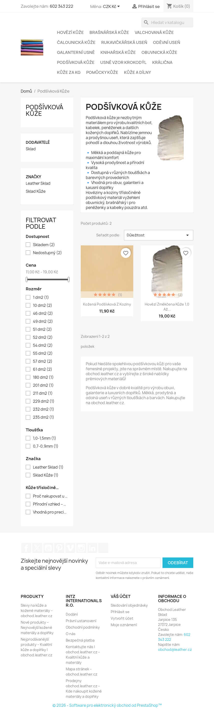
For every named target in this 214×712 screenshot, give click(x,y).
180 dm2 (43, 377)
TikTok (103, 548)
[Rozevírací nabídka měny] (112, 7)
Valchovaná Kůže (154, 32)
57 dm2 (42, 361)
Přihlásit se (120, 611)
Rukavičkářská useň (124, 42)
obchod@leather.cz (175, 649)
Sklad (31, 149)
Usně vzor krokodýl (123, 62)
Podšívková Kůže (75, 62)
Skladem (44, 244)
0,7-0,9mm (45, 446)
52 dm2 (43, 337)
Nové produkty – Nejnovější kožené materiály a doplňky (37, 627)
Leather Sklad (38, 183)
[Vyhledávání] (167, 22)
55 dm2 (43, 353)
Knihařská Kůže (118, 52)
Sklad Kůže (36, 191)
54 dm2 (43, 345)
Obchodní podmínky (83, 627)
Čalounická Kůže (76, 42)
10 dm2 (42, 305)
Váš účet (120, 596)
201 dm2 (43, 385)
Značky (33, 176)
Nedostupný (47, 252)
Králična (162, 62)
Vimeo (70, 548)
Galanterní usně (76, 52)
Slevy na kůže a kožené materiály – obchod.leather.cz (37, 610)
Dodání (72, 614)
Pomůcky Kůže (102, 72)
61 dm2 (42, 369)
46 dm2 (43, 313)
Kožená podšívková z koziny (107, 304)
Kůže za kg (68, 72)
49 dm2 (43, 321)
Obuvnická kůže (159, 52)
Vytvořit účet (122, 618)
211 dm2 (43, 393)
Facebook (26, 548)
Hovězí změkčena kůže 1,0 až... (167, 307)
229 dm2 (43, 401)
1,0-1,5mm (44, 438)
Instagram (81, 548)
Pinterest (59, 548)
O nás (71, 633)
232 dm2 (43, 409)
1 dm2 (41, 297)
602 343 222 (61, 6)
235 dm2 (43, 417)
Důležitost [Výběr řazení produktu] (158, 235)
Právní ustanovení (81, 620)
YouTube (48, 548)
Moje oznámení (124, 624)
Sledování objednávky (129, 605)
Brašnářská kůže (109, 32)
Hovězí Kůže (70, 32)
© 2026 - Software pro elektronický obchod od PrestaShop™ (107, 705)
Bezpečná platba (80, 640)
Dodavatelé (38, 142)
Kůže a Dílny (137, 72)
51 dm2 (42, 329)
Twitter (37, 548)
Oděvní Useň (166, 42)
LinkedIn (92, 548)
